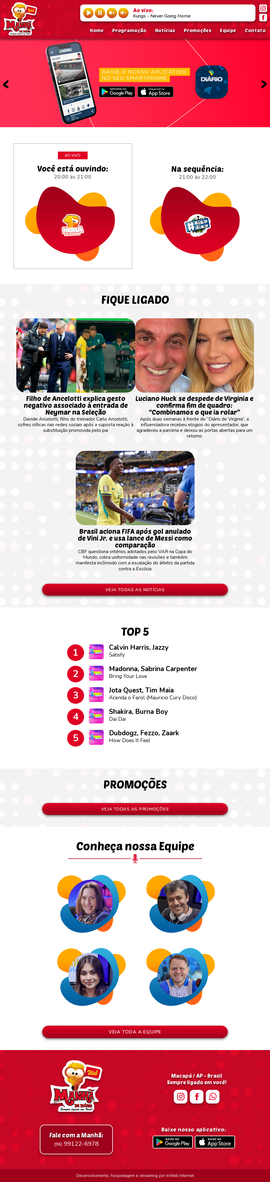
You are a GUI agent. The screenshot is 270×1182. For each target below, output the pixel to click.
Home (96, 30)
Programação (129, 30)
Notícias (165, 30)
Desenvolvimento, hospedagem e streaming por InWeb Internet (135, 1175)
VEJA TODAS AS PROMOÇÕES (135, 809)
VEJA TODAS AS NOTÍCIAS (135, 590)
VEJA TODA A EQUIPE (135, 1032)
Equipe (228, 30)
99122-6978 (76, 1139)
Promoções (197, 30)
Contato (255, 30)
